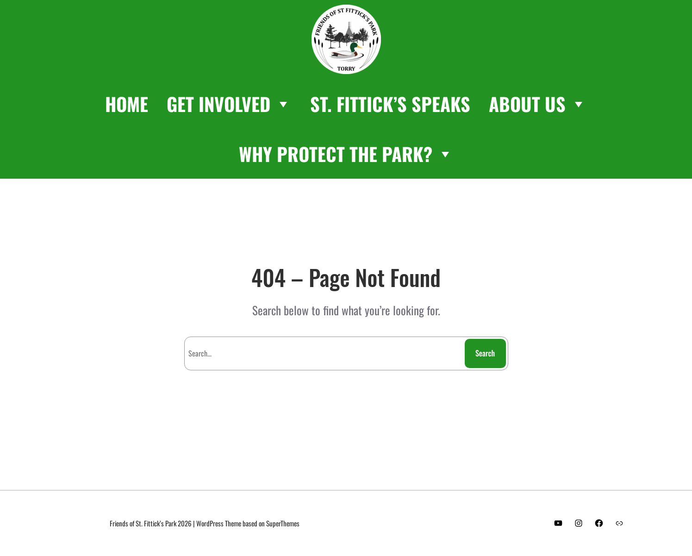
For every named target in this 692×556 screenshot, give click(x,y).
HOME (126, 104)
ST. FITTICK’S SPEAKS (390, 104)
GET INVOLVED (229, 104)
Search (485, 353)
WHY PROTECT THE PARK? (346, 154)
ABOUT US (538, 104)
